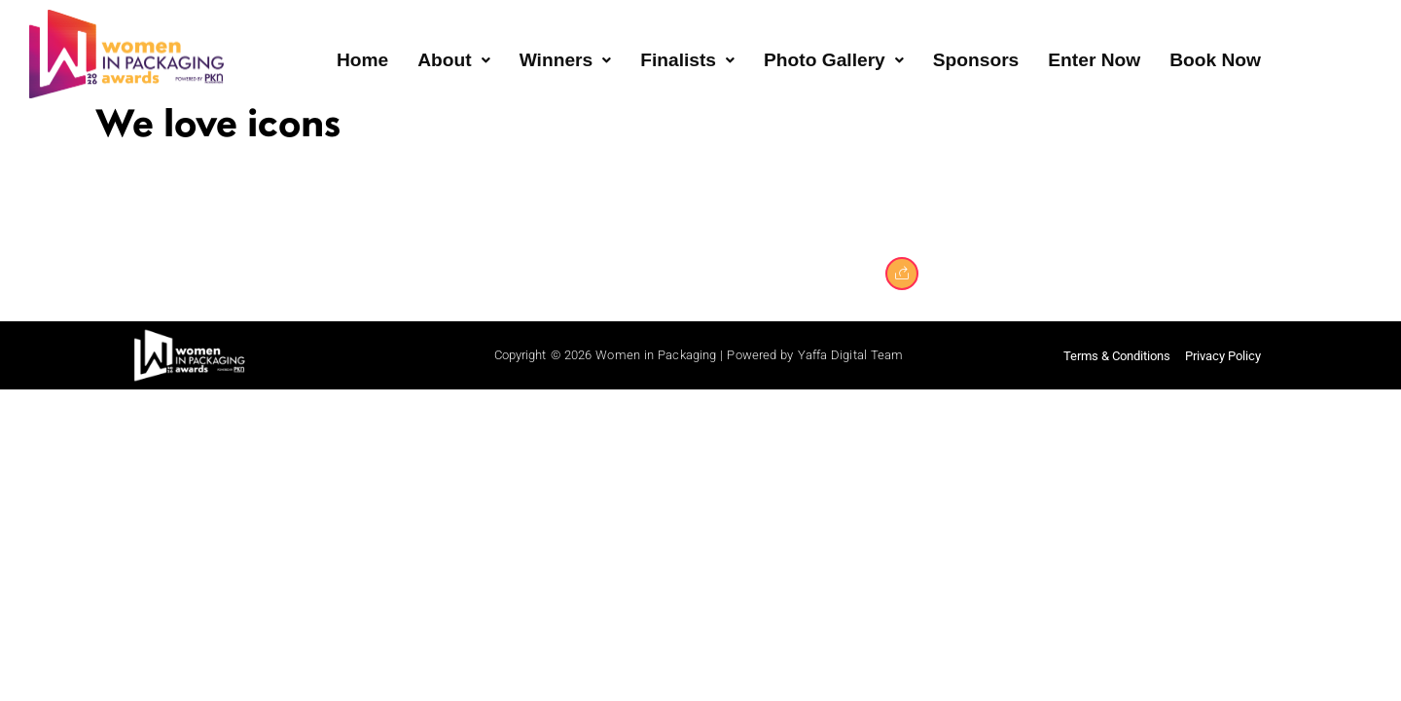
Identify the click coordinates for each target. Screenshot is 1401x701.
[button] (453, 61)
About (453, 60)
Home (362, 60)
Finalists (687, 60)
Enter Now (1094, 60)
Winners (566, 60)
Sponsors (976, 60)
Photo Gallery (834, 60)
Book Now (1215, 60)
